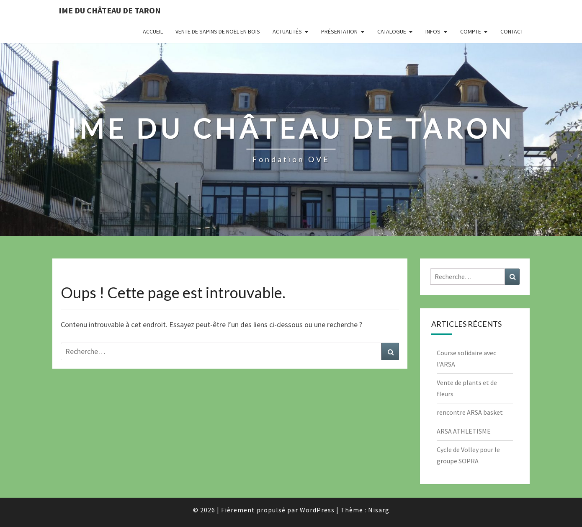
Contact (511, 31)
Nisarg (378, 510)
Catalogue (391, 31)
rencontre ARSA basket (470, 412)
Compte (470, 31)
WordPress (317, 510)
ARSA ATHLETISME (464, 431)
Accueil (153, 31)
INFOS (432, 31)
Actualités (287, 31)
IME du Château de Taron (110, 10)
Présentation (339, 31)
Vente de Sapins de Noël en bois (217, 31)
